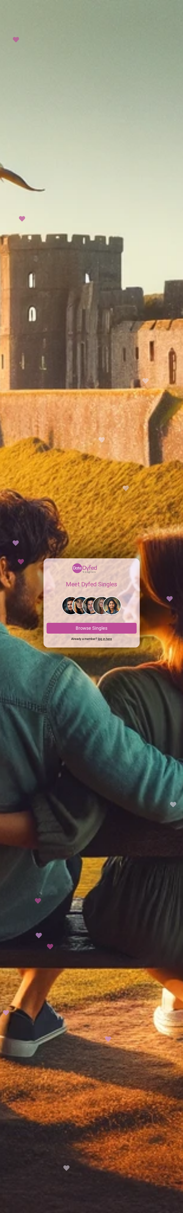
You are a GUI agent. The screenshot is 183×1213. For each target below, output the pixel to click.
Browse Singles (91, 628)
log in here (105, 639)
